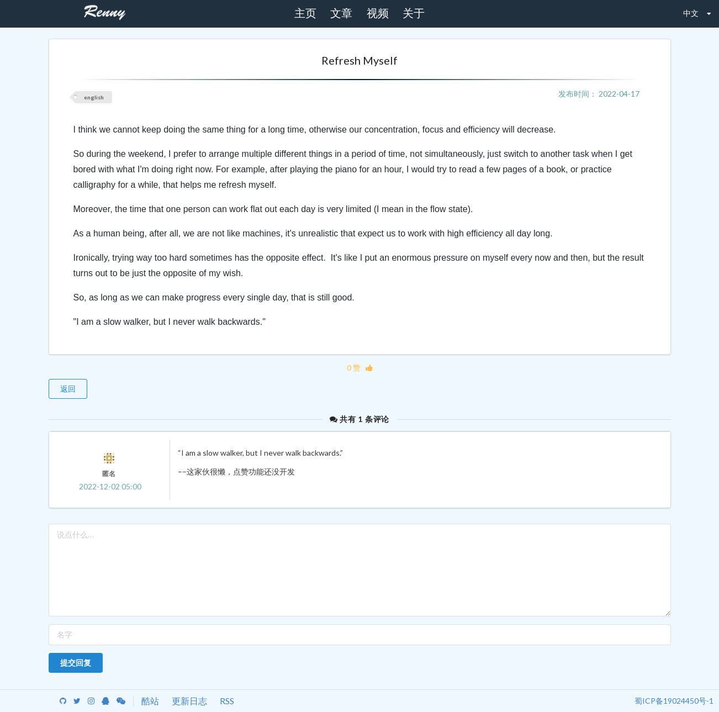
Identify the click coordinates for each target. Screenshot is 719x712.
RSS (227, 700)
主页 (305, 13)
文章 (341, 13)
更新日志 (189, 700)
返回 (68, 388)
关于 (414, 13)
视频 (378, 13)
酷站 (150, 700)
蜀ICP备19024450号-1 (674, 700)
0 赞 (360, 367)
